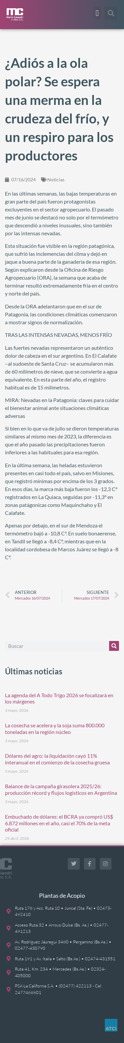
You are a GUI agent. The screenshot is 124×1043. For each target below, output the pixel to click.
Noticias (55, 179)
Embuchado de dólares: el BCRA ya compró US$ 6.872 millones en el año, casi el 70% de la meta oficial (59, 822)
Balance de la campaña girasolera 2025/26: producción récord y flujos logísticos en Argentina (61, 789)
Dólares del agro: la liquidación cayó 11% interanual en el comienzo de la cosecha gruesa (57, 758)
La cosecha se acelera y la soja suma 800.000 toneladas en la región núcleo (54, 728)
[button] (97, 13)
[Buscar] (114, 646)
